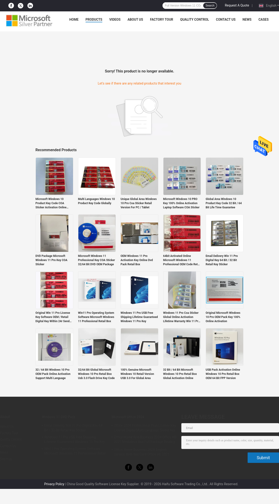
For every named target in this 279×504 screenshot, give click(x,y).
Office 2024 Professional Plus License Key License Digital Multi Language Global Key (145, 428)
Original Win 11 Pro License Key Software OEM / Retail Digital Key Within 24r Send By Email (53, 317)
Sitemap (6, 459)
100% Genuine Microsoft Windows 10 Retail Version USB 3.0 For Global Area (137, 374)
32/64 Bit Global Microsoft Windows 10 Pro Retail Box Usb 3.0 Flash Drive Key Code (96, 374)
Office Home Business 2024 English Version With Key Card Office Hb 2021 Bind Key (141, 453)
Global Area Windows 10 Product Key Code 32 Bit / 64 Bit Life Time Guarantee (224, 203)
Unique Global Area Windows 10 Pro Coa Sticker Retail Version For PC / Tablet (139, 203)
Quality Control (194, 19)
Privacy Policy (54, 484)
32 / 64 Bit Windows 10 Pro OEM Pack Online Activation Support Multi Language (53, 374)
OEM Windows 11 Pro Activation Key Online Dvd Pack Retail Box (137, 260)
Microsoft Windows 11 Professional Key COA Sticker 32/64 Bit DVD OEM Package (96, 260)
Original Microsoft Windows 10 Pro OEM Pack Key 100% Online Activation (223, 317)
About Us (135, 19)
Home (74, 19)
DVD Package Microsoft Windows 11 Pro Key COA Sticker (51, 260)
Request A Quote (237, 5)
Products (94, 19)
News (247, 19)
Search (210, 5)
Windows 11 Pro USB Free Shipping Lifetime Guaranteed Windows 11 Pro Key (139, 317)
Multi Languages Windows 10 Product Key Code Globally (96, 201)
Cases (264, 19)
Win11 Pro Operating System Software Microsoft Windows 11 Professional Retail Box (96, 317)
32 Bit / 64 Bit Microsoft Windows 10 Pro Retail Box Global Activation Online (180, 374)
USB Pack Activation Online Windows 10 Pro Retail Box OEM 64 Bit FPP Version (223, 374)
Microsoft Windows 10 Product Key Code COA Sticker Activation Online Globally (51, 203)
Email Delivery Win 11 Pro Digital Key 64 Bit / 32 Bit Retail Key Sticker (222, 260)
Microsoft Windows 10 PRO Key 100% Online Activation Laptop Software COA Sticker (181, 203)
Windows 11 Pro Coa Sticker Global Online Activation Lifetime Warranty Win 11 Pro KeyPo (181, 317)
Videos (115, 19)
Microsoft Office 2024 (128, 417)
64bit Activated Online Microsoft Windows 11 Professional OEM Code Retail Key (182, 260)
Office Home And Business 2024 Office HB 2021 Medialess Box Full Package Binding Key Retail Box (145, 440)
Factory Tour (161, 19)
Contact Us (226, 19)
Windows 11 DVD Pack (58, 417)
